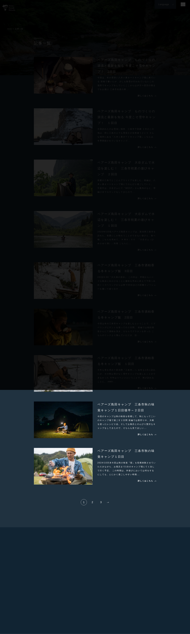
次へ (108, 502)
